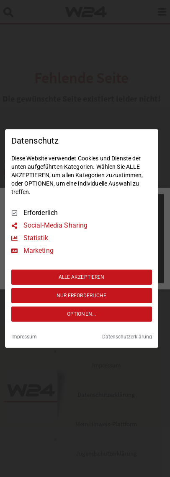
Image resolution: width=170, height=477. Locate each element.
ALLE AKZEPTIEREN (82, 277)
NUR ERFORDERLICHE (82, 296)
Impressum (24, 336)
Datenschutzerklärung (127, 336)
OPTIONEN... (81, 314)
